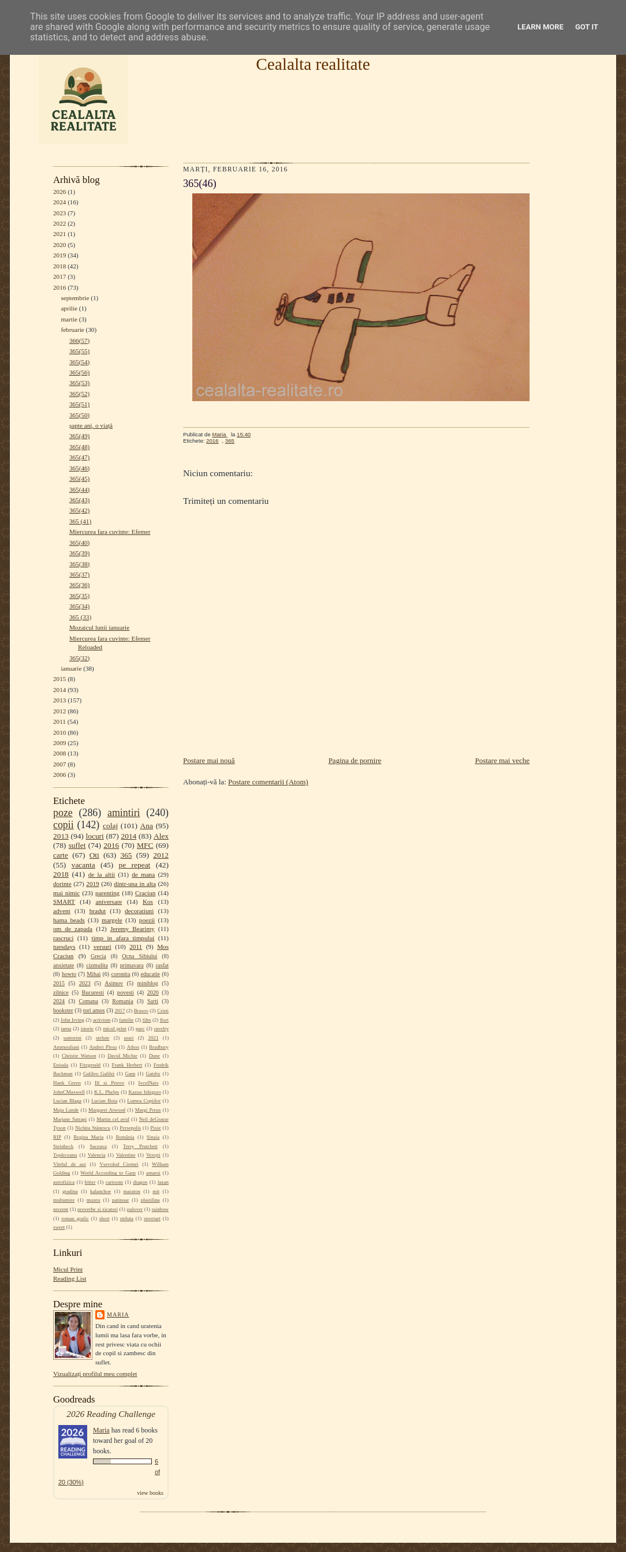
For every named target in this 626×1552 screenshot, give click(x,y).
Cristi (163, 1011)
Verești (153, 1155)
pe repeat (135, 865)
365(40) (79, 542)
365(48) (79, 446)
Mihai (93, 974)
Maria (118, 1314)
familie (126, 1020)
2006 (59, 774)
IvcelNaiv (149, 1083)
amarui (153, 1173)
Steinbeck (63, 1146)
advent (61, 910)
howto (69, 974)
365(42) (79, 510)
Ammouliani (66, 1047)
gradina (70, 1191)
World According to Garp (108, 1173)
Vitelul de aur (69, 1164)
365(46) (79, 468)
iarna (66, 1028)
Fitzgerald (90, 1065)
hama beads (69, 920)
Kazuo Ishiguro (145, 1092)
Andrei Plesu (103, 1047)
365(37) (79, 574)
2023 (59, 213)
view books (150, 1493)
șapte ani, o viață (91, 425)
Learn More (540, 27)
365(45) (79, 478)
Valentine (126, 1155)
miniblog (147, 983)
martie (69, 319)
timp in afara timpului (123, 937)
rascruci (63, 937)
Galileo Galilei (98, 1073)
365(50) (79, 415)
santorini (72, 1038)
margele (112, 920)
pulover (135, 1209)
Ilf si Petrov (109, 1083)
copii (63, 825)
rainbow (160, 1209)
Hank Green (67, 1083)
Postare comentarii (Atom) (268, 781)
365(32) (79, 658)
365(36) (79, 584)
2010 (59, 732)
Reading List (69, 1278)
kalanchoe (100, 1191)
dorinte (62, 883)
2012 (59, 711)
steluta (126, 1218)
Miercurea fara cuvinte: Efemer (110, 531)
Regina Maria (88, 1137)
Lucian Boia (104, 1101)
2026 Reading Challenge (110, 1414)
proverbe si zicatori (97, 1209)
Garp (130, 1073)
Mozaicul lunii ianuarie (99, 627)
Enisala (60, 1065)
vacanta (83, 865)
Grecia (98, 956)
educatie (150, 974)
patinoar (120, 1200)
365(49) (79, 435)
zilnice (61, 992)
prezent (60, 1209)
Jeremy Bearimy (132, 928)
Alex (161, 836)
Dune (154, 1056)
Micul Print (68, 1269)
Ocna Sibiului (139, 956)
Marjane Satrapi (70, 1119)
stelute (102, 1038)
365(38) (79, 563)
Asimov (114, 983)
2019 (59, 255)
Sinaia (153, 1137)
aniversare (108, 901)
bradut (98, 910)
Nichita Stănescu (92, 1128)
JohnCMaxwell (69, 1092)
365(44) (79, 489)
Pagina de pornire (355, 760)
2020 (59, 244)
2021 (59, 233)
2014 (59, 689)
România (124, 1137)
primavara (132, 965)
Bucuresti (93, 992)
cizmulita (96, 965)
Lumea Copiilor (144, 1101)
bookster (63, 1010)
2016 (59, 287)
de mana (143, 874)
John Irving (72, 1020)
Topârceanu (65, 1155)
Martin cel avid (112, 1119)
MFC (145, 845)
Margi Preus (148, 1110)
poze (63, 812)
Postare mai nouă (209, 760)
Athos (133, 1047)
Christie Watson (79, 1056)
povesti (125, 992)
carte (60, 855)
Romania (122, 1001)
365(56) (79, 372)
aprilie (69, 308)
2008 (59, 753)
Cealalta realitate (313, 64)
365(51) (79, 404)
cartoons (114, 1182)
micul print (114, 1028)
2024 (59, 202)
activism (101, 1020)
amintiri (123, 812)
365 (126, 855)
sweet (59, 1227)
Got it (586, 27)
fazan (163, 1182)
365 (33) (80, 617)
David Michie (122, 1056)
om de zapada (72, 928)
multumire (63, 1200)
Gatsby (153, 1073)
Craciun (145, 892)
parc (140, 1028)
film (147, 1020)
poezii (147, 920)
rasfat (162, 965)
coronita (120, 974)
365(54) (79, 361)
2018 (59, 266)
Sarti (152, 1001)
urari (129, 1038)
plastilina (150, 1200)
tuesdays (64, 946)
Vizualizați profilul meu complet (95, 1373)
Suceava (98, 1146)
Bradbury (159, 1047)
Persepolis (130, 1128)
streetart (152, 1218)
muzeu (93, 1200)
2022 (59, 223)
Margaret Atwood (106, 1110)
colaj (110, 825)
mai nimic (66, 892)
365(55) (79, 350)
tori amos (94, 1010)
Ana (146, 825)
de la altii (101, 874)
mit (155, 1191)
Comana (88, 1001)
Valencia (97, 1155)
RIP (57, 1137)
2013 (59, 700)
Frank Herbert (127, 1065)
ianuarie (71, 668)
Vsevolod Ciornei (119, 1164)
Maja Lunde (66, 1110)
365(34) (79, 606)
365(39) (79, 552)
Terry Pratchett (140, 1146)
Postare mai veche (502, 760)
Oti (94, 855)
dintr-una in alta (135, 883)
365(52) (79, 393)
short (104, 1218)
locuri (95, 836)
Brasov (141, 1011)
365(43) (79, 499)
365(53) (79, 382)
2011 (59, 721)
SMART (64, 901)
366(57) (79, 340)
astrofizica (63, 1182)
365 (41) (80, 521)
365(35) (79, 595)
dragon (140, 1182)
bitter (90, 1182)
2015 (59, 678)
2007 (59, 764)
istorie (87, 1028)
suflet (77, 845)
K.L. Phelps (106, 1092)
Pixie (155, 1128)
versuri (102, 946)
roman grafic (74, 1218)
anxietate (63, 965)
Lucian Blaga (67, 1101)
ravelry (161, 1028)
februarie (72, 329)
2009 (59, 742)
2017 (59, 276)
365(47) (79, 457)
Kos (148, 901)
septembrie (75, 297)
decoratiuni (139, 910)
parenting (107, 892)
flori (164, 1020)
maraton (132, 1191)
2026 (59, 191)
